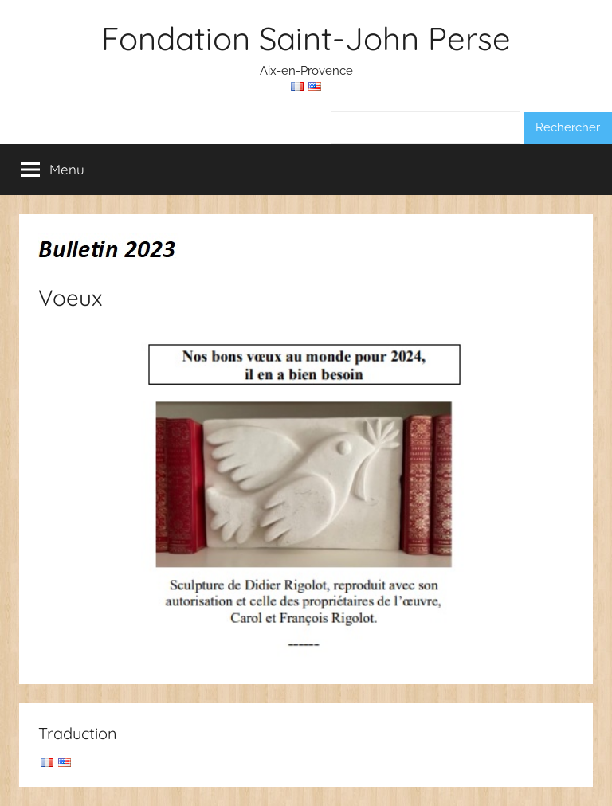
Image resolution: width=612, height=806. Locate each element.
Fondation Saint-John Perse (306, 38)
